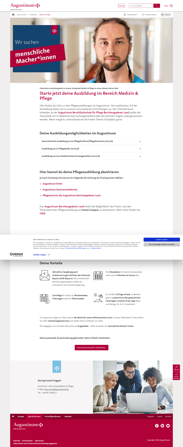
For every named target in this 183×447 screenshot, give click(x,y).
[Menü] (168, 6)
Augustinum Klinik (52, 183)
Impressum (96, 435)
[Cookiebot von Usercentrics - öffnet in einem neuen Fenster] (16, 442)
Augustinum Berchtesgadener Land (64, 206)
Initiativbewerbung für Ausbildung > (91, 347)
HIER (42, 213)
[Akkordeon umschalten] (91, 141)
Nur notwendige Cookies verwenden (162, 432)
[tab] (91, 141)
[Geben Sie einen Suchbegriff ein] (144, 6)
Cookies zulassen (162, 427)
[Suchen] (156, 6)
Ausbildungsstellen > (91, 248)
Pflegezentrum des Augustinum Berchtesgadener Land (72, 195)
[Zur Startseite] (25, 6)
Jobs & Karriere (22, 15)
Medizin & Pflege (44, 15)
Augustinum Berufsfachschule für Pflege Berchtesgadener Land (93, 112)
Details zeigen (39, 442)
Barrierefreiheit (130, 15)
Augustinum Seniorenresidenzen (60, 189)
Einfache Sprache (148, 15)
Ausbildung (32, 15)
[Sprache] (166, 15)
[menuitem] (120, 5)
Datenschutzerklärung (76, 435)
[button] (120, 6)
